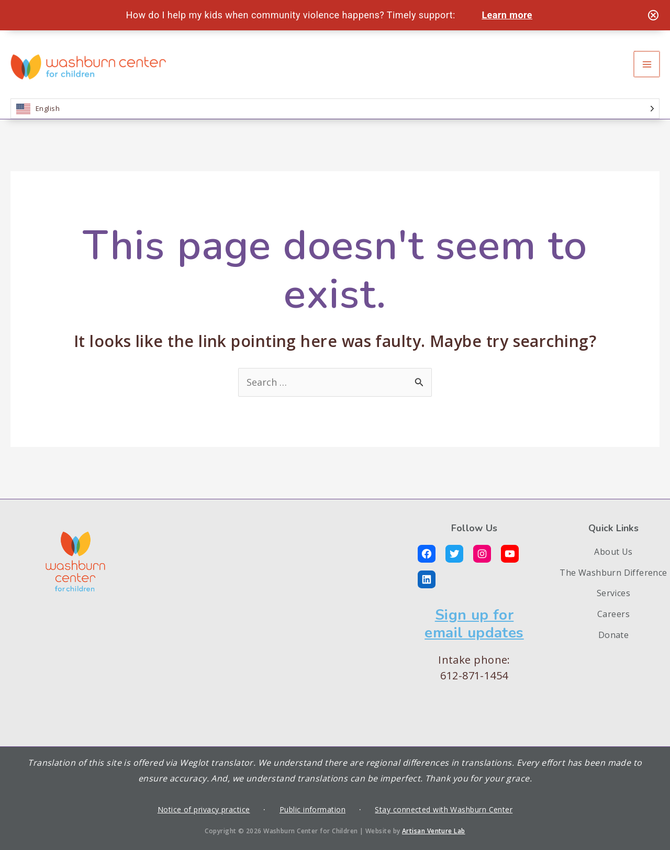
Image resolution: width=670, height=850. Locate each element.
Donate (613, 635)
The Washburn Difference (613, 572)
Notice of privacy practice (204, 809)
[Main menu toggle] (647, 64)
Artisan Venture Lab (433, 830)
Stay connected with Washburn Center (443, 809)
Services (614, 593)
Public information (312, 809)
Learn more (507, 14)
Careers (613, 614)
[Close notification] (653, 15)
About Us (613, 551)
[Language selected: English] (335, 108)
